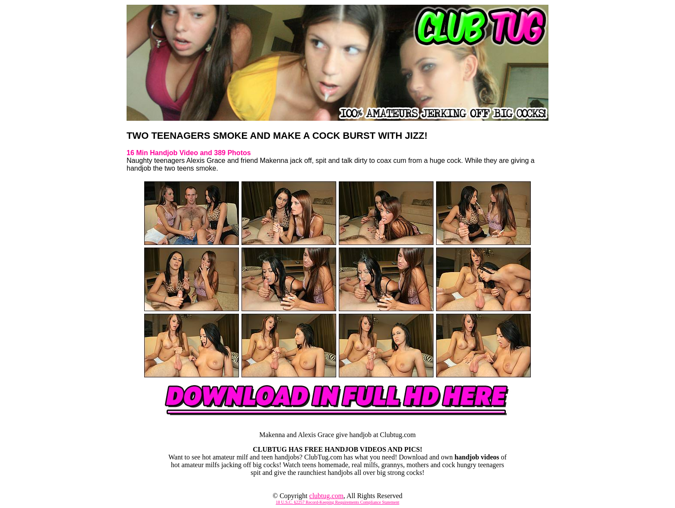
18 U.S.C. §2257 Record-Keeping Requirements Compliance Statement (337, 502)
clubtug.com (326, 495)
